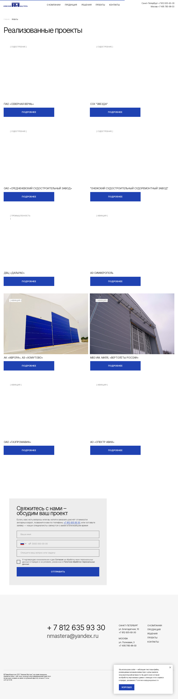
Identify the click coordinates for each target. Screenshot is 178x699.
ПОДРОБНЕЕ (29, 112)
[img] (46, 70)
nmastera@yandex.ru (72, 636)
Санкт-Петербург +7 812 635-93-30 (158, 3)
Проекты (100, 5)
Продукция (71, 5)
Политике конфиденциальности (147, 680)
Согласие (59, 560)
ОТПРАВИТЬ (58, 571)
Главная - (7, 19)
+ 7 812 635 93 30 (76, 627)
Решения (87, 5)
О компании (53, 5)
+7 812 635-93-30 (127, 632)
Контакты (114, 5)
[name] (58, 534)
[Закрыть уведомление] (170, 667)
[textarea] (58, 553)
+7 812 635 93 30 (72, 522)
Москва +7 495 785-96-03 (162, 6)
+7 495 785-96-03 (127, 645)
